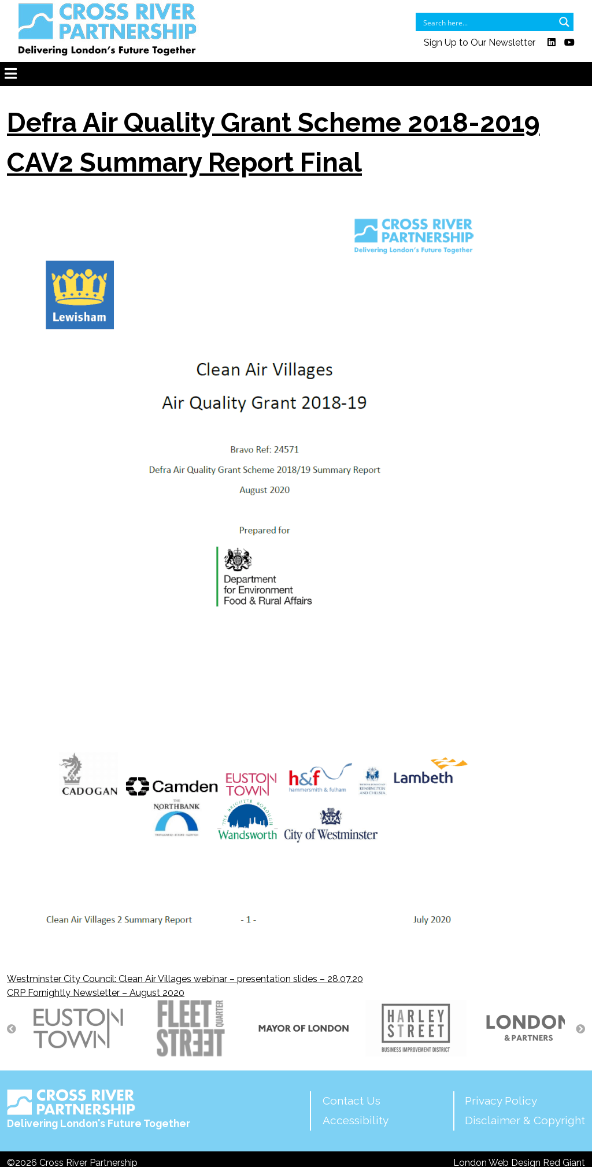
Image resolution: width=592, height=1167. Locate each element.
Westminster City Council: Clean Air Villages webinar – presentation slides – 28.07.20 (185, 978)
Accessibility (355, 1120)
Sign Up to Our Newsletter (479, 42)
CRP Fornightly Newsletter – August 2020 (95, 992)
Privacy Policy (501, 1100)
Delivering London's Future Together (98, 1109)
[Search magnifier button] (564, 22)
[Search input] (487, 22)
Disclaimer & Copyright (525, 1120)
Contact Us (351, 1100)
